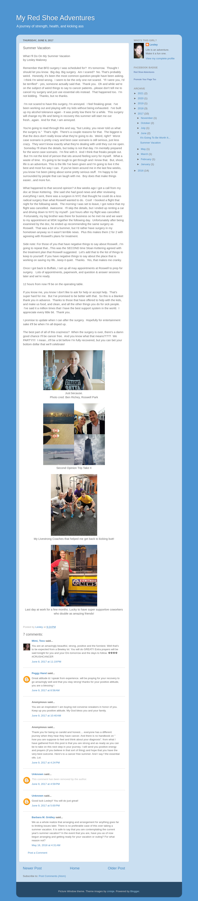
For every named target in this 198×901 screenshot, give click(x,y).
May (144, 149)
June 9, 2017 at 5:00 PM (46, 805)
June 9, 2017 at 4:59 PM (46, 784)
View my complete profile (160, 58)
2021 (141, 93)
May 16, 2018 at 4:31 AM (46, 845)
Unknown (38, 774)
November (147, 118)
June (144, 133)
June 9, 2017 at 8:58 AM (46, 690)
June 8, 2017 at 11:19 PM (46, 661)
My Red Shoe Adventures (55, 18)
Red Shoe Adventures (144, 72)
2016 (141, 170)
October (146, 123)
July (143, 128)
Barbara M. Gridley (43, 817)
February (146, 159)
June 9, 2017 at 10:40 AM (46, 715)
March (145, 154)
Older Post (116, 868)
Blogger (134, 891)
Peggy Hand (39, 673)
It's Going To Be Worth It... (155, 137)
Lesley (154, 44)
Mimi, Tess (38, 640)
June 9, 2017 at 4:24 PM (46, 762)
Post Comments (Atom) (52, 876)
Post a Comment (37, 852)
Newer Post (32, 868)
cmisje (110, 891)
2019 (141, 103)
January (146, 164)
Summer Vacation (150, 142)
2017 (141, 113)
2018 (141, 108)
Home (75, 868)
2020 (141, 98)
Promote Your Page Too (145, 79)
